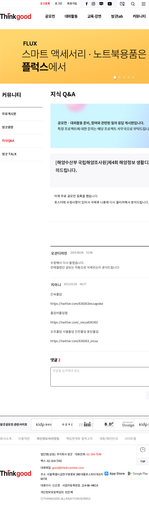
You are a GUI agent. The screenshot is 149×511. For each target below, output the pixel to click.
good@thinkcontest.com (68, 468)
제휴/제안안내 (109, 439)
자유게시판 (9, 114)
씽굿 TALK (9, 154)
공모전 (50, 16)
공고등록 (45, 3)
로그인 (58, 3)
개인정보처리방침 (47, 439)
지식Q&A (8, 141)
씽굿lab (117, 16)
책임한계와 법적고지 (79, 439)
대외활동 (71, 16)
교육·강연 (94, 16)
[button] (114, 77)
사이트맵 (130, 439)
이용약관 (24, 439)
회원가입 (72, 3)
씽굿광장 (7, 127)
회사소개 (5, 439)
